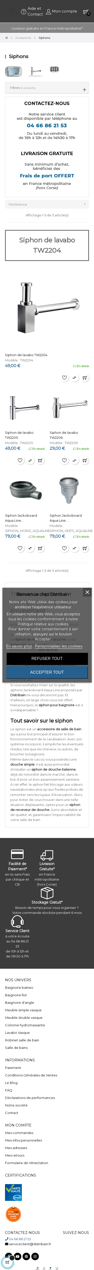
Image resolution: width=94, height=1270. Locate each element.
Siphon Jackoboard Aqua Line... (21, 517)
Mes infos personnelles (23, 1140)
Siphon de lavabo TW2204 (26, 355)
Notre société (16, 1105)
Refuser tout (47, 658)
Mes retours (14, 1155)
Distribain (18, 695)
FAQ (8, 1090)
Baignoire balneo (19, 987)
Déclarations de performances (30, 1098)
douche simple (22, 764)
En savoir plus (19, 646)
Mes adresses (16, 1148)
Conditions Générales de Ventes (31, 1075)
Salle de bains (16, 1048)
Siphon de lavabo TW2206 (64, 435)
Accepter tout (47, 672)
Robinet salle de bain (22, 1040)
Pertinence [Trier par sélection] (49, 204)
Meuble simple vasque (23, 1010)
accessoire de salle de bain (59, 729)
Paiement (13, 1068)
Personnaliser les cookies (58, 646)
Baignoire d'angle (19, 1003)
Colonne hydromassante (25, 1025)
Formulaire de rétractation (26, 1163)
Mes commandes (19, 1133)
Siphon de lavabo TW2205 (19, 435)
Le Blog (11, 1083)
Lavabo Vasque (17, 1033)
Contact (11, 1113)
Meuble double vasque (24, 1018)
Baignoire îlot (16, 995)
